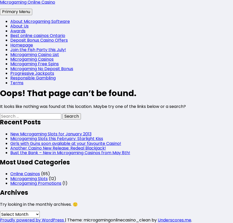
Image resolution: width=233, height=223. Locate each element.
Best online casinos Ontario (37, 36)
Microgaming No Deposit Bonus (41, 69)
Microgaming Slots (29, 179)
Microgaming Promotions (35, 183)
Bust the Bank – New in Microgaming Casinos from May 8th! (70, 153)
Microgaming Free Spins (34, 64)
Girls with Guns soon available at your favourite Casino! (65, 143)
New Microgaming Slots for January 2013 (50, 134)
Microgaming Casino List (34, 55)
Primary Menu (16, 12)
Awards (18, 31)
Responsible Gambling (33, 78)
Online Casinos (25, 174)
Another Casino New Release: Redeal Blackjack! (58, 148)
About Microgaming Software (40, 21)
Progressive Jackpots (32, 73)
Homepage (21, 45)
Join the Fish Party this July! (38, 50)
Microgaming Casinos (32, 59)
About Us (19, 26)
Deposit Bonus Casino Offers (39, 40)
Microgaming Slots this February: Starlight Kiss (56, 139)
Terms (16, 83)
